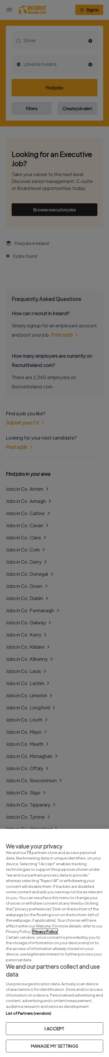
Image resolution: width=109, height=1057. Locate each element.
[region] (54, 943)
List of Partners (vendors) (28, 1013)
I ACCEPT (54, 1028)
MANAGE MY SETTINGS (54, 1046)
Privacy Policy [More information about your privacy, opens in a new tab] (45, 931)
